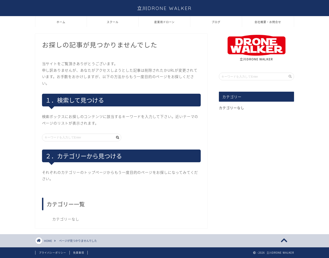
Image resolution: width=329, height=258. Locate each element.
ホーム (61, 22)
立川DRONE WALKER (164, 8)
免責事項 (78, 253)
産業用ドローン (164, 22)
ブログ (216, 22)
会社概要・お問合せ (268, 22)
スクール (113, 22)
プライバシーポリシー (52, 253)
